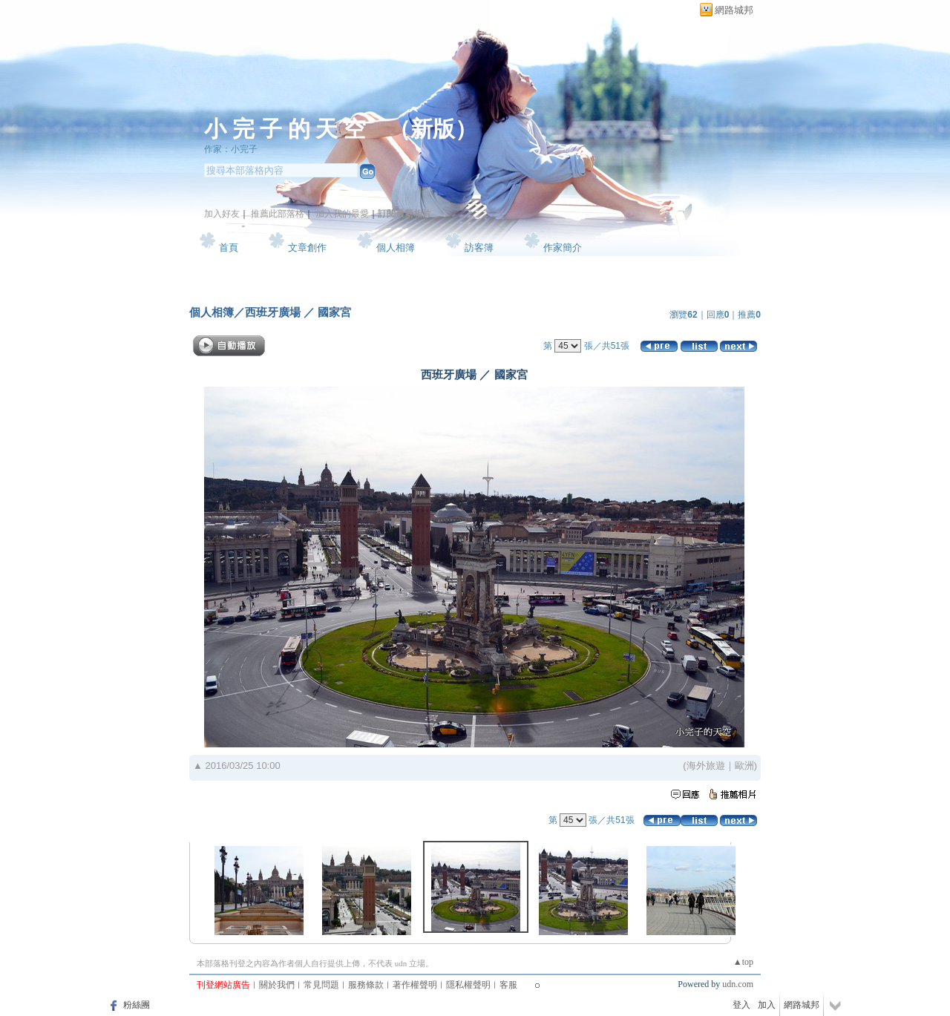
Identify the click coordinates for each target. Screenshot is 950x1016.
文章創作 (307, 247)
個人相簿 (395, 247)
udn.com (737, 984)
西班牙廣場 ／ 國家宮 (298, 312)
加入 (767, 1005)
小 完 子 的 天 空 (285, 129)
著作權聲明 (415, 985)
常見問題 (321, 985)
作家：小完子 (231, 149)
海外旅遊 (706, 765)
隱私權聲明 (468, 985)
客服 (508, 985)
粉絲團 (136, 1005)
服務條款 (366, 985)
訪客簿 (479, 247)
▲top (743, 962)
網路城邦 (734, 10)
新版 (432, 129)
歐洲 (744, 765)
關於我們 (277, 985)
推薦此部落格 (277, 214)
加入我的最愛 (342, 214)
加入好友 (222, 214)
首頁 (228, 247)
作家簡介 (562, 247)
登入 (741, 1005)
